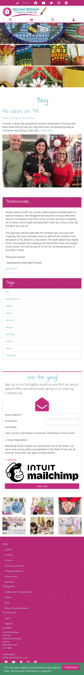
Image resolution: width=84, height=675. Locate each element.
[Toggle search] (52, 19)
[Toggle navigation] (10, 19)
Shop (7, 602)
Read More (47, 130)
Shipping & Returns (14, 571)
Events (8, 597)
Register (9, 623)
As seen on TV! (20, 111)
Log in (8, 618)
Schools (8, 560)
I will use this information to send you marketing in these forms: (40, 433)
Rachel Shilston (27, 118)
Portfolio (9, 555)
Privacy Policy (11, 576)
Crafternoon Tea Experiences (19, 592)
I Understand (71, 667)
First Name (11, 420)
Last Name (11, 427)
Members (9, 582)
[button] (31, 19)
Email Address (14, 414)
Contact (26, 2)
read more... (12, 268)
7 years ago (13, 118)
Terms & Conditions (14, 566)
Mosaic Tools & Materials (17, 608)
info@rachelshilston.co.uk (14, 657)
